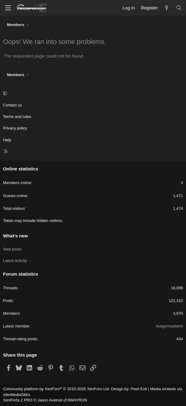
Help (7, 140)
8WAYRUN (77, 400)
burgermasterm (169, 326)
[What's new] (167, 7)
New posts (12, 249)
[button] (92, 93)
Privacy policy (15, 128)
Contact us (12, 105)
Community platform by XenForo (56, 389)
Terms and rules (17, 116)
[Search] (179, 7)
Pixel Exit (139, 389)
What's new (15, 235)
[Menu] (8, 8)
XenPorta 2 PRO (17, 400)
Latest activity (15, 260)
